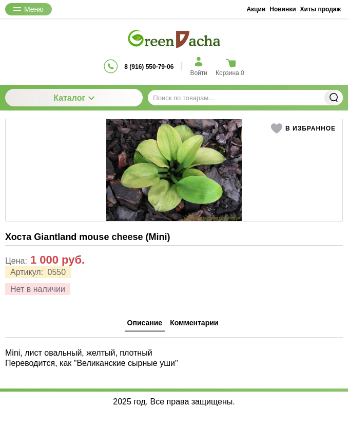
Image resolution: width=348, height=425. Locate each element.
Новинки (282, 9)
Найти (333, 97)
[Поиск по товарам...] (245, 97)
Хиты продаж (320, 9)
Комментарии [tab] (194, 323)
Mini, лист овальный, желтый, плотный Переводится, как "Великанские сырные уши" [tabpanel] (91, 357)
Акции (255, 9)
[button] (303, 128)
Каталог (73, 98)
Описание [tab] (145, 323)
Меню (28, 9)
